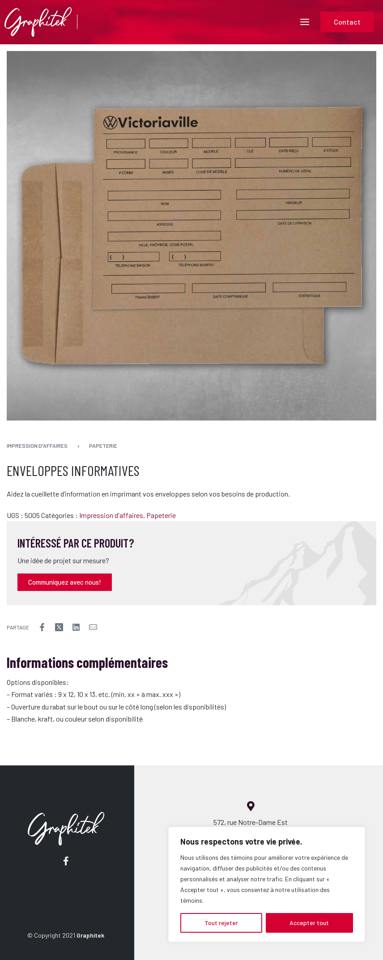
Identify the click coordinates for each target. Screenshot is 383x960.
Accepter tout (309, 922)
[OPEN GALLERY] (191, 236)
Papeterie (103, 445)
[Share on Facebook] (42, 627)
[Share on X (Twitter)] (59, 627)
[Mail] (93, 627)
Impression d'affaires (37, 445)
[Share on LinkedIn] (76, 627)
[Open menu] (305, 21)
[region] (266, 884)
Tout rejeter (221, 922)
